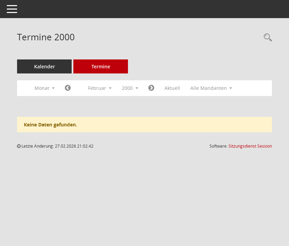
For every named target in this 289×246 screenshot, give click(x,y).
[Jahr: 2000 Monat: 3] (151, 88)
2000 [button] (130, 88)
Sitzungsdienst (250, 146)
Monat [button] (44, 88)
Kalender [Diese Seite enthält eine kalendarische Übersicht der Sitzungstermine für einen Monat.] (44, 66)
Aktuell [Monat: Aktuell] (172, 88)
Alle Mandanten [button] (211, 88)
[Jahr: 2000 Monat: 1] (68, 88)
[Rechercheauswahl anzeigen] (266, 37)
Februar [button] (100, 88)
